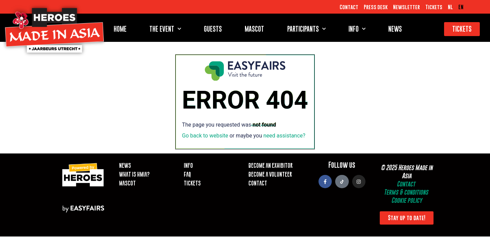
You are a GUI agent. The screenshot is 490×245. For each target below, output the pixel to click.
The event (165, 28)
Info (356, 28)
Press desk (376, 7)
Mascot (254, 29)
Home (120, 29)
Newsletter (406, 7)
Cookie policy (406, 200)
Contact (349, 7)
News (395, 29)
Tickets (433, 7)
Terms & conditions (406, 192)
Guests (213, 29)
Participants (306, 28)
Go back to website (205, 135)
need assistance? (284, 135)
